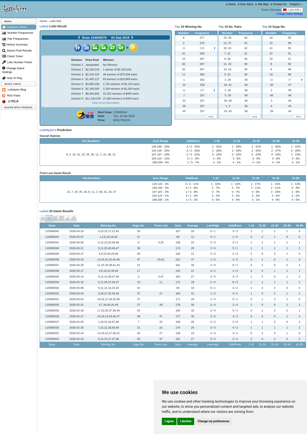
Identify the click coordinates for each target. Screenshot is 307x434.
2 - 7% (216, 187)
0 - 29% (296, 150)
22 (104, 154)
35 (87, 154)
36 (109, 154)
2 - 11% (256, 187)
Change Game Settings (289, 13)
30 (92, 154)
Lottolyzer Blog (14, 90)
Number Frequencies (17, 32)
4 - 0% (216, 199)
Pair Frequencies (15, 38)
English (296, 4)
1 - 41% (256, 146)
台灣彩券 (10, 101)
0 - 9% (256, 191)
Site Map (262, 4)
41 (78, 154)
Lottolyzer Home (14, 27)
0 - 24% (276, 154)
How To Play (12, 78)
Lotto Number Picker (17, 62)
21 (113, 154)
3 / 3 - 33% (193, 146)
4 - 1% (217, 162)
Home (231, 4)
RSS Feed (11, 95)
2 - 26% (217, 150)
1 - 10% (216, 184)
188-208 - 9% (160, 162)
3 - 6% (296, 158)
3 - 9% (256, 158)
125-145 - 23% (161, 150)
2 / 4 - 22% (193, 154)
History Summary (15, 44)
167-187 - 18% (161, 154)
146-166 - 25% (161, 146)
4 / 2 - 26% (193, 150)
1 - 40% (276, 146)
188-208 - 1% (160, 199)
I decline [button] (185, 421)
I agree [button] (169, 421)
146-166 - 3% (160, 187)
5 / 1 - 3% (192, 195)
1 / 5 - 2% (192, 199)
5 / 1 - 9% (193, 158)
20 (110, 191)
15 (73, 154)
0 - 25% (236, 154)
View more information (105, 102)
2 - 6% (296, 191)
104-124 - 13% (161, 158)
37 (114, 191)
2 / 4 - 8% (192, 191)
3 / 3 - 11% (191, 184)
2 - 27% (276, 150)
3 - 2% (216, 195)
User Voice (245, 4)
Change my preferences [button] (213, 421)
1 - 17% (256, 184)
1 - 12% (296, 184)
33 (75, 191)
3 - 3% (256, 195)
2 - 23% (296, 154)
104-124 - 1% (160, 195)
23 (83, 154)
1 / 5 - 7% (193, 162)
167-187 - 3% (160, 191)
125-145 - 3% (160, 184)
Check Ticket (12, 56)
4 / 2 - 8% (192, 187)
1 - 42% (217, 146)
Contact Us (278, 4)
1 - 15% (276, 184)
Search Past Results (17, 50)
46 (100, 191)
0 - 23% (217, 154)
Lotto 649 (292, 9)
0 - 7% (216, 191)
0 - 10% (276, 191)
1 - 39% (236, 146)
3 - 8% (217, 158)
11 (97, 154)
